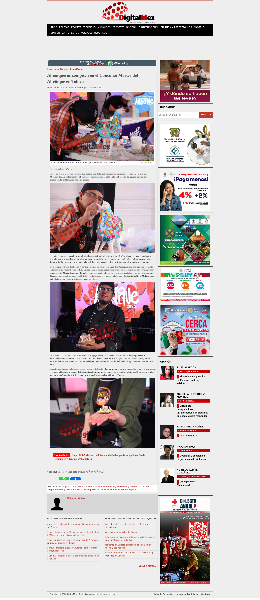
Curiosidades (86, 34)
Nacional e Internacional (146, 28)
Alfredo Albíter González (188, 473)
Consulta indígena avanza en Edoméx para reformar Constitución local (72, 552)
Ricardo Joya (186, 449)
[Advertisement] (130, 48)
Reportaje (103, 34)
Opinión (55, 34)
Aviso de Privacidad (163, 596)
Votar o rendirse (188, 437)
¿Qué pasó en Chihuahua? (186, 486)
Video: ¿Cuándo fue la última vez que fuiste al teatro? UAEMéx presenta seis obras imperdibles (73, 536)
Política (65, 28)
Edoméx (78, 28)
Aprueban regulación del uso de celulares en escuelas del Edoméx (73, 528)
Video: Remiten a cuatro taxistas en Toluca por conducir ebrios (127, 528)
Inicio (54, 28)
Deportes (122, 28)
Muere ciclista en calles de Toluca (120, 534)
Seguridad (92, 28)
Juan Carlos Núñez (190, 429)
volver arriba (147, 568)
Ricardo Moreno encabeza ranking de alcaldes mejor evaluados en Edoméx (129, 557)
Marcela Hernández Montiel (191, 398)
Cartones (69, 34)
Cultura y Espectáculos (180, 28)
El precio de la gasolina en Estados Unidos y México (191, 382)
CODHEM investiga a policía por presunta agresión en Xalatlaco (73, 559)
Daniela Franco (96, 90)
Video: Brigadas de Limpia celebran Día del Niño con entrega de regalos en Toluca (72, 544)
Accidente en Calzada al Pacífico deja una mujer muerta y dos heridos (127, 549)
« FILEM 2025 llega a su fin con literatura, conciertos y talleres (105, 489)
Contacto (205, 596)
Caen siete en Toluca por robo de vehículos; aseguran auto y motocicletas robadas (130, 541)
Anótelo (203, 28)
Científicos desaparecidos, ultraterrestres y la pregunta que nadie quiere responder (192, 413)
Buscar (205, 117)
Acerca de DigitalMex (187, 596)
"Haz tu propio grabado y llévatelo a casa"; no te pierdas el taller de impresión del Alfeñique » (98, 490)
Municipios (107, 28)
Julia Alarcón (186, 370)
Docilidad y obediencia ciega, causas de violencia (191, 460)
